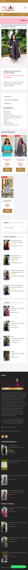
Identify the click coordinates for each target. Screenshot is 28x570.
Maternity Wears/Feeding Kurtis (13, 25)
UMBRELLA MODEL (9, 85)
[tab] (14, 96)
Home (2, 25)
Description (7, 96)
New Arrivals (18, 84)
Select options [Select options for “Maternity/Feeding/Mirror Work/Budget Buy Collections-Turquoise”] (7, 170)
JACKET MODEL (14, 82)
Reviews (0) (7, 103)
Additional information (11, 100)
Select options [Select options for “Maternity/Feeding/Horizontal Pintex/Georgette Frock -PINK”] (20, 170)
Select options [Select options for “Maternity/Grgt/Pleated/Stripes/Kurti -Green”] (7, 211)
